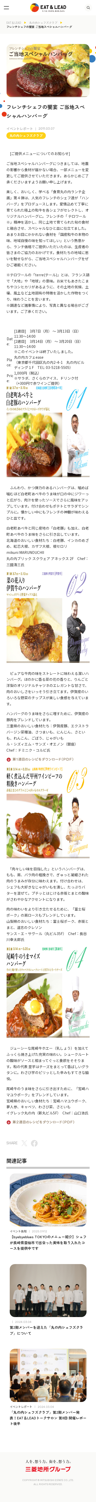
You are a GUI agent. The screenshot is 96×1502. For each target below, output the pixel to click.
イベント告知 (18, 1231)
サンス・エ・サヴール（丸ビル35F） (35, 933)
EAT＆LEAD (13, 22)
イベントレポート (19, 128)
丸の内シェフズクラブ (43, 22)
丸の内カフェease (29, 357)
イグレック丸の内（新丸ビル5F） (32, 1112)
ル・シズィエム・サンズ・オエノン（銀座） (41, 744)
